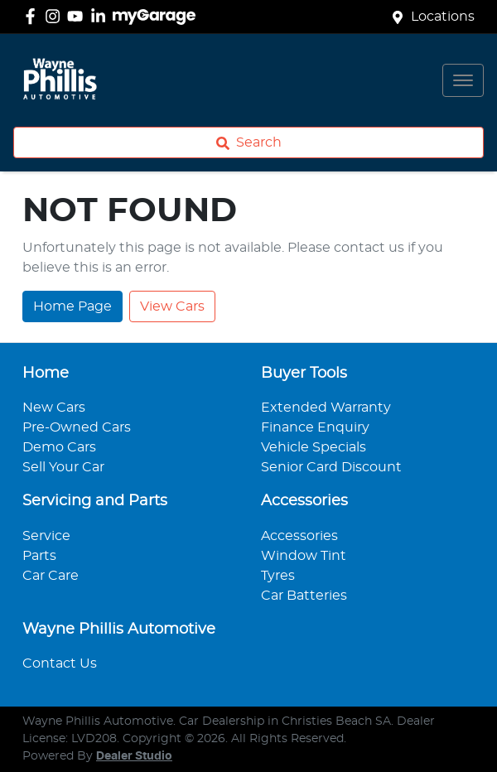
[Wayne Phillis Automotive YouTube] (78, 16)
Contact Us (59, 663)
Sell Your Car (63, 467)
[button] (463, 80)
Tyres (278, 575)
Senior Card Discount (331, 467)
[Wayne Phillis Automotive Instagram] (56, 16)
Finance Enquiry (315, 427)
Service (46, 536)
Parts (39, 555)
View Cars (172, 306)
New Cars (53, 407)
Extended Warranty (326, 407)
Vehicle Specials (313, 447)
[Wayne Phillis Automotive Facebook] (33, 16)
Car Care (50, 575)
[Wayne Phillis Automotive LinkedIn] (101, 16)
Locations (443, 16)
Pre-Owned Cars (76, 427)
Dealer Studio (134, 756)
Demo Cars (59, 447)
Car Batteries (304, 595)
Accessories (299, 536)
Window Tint (303, 555)
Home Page (72, 306)
